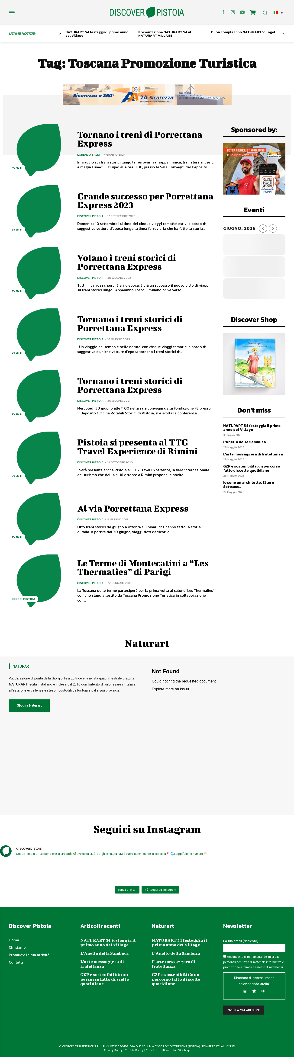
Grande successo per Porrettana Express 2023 (145, 200)
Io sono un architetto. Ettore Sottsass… (248, 484)
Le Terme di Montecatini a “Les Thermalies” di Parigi (143, 567)
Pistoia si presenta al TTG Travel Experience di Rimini (137, 446)
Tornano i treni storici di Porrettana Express (130, 323)
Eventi (17, 168)
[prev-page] (60, 34)
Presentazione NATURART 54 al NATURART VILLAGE (164, 33)
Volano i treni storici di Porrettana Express (126, 262)
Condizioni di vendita (161, 1050)
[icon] (252, 13)
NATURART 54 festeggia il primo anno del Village (97, 33)
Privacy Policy (113, 1050)
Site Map (184, 1050)
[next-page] (283, 34)
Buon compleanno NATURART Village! (243, 32)
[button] (278, 13)
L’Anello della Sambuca (244, 442)
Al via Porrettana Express (132, 508)
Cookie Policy (134, 1050)
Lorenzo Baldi (88, 154)
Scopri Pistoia (24, 599)
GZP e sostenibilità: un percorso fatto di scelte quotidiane (251, 468)
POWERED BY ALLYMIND (218, 1046)
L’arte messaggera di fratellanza (253, 454)
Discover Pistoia (90, 216)
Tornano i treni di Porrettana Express (139, 138)
